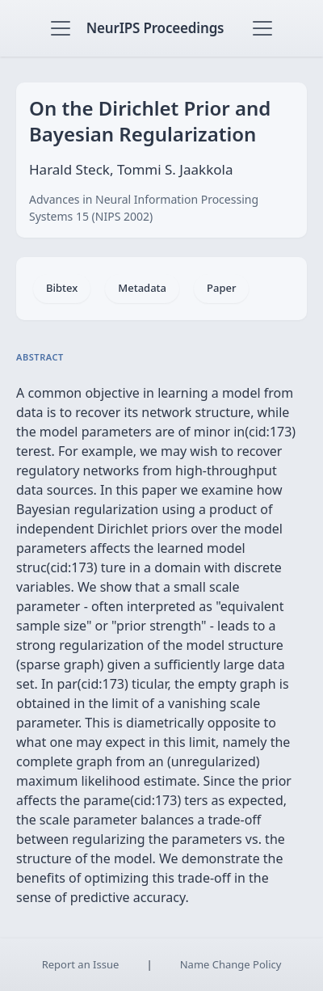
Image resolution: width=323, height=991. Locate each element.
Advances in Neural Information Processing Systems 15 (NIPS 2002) (143, 208)
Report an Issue (81, 964)
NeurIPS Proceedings (155, 28)
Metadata (142, 287)
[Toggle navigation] (60, 28)
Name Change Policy (231, 964)
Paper (221, 287)
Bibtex (62, 287)
